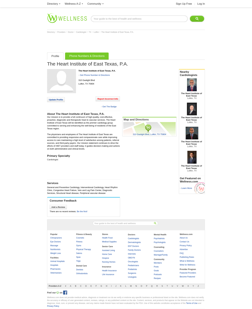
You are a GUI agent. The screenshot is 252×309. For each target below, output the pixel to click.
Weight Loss (55, 253)
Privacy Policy (186, 245)
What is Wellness (187, 261)
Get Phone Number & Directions (95, 75)
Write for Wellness (187, 265)
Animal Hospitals (57, 261)
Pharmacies (55, 269)
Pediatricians (133, 265)
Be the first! (82, 211)
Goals (156, 270)
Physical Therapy (83, 249)
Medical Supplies (109, 242)
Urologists (132, 277)
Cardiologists (133, 238)
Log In (201, 3)
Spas (78, 257)
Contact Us (184, 242)
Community (94, 3)
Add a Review (58, 207)
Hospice (105, 258)
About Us (184, 238)
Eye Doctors (55, 242)
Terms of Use (192, 303)
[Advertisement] (105, 42)
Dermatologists (134, 242)
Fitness (79, 242)
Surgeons (132, 273)
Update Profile (56, 99)
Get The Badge (109, 106)
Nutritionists (55, 249)
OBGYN (131, 258)
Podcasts (158, 274)
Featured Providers (188, 273)
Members (158, 263)
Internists (132, 254)
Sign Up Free (184, 3)
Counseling (159, 247)
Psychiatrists (159, 238)
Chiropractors (56, 238)
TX (90, 32)
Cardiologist (81, 32)
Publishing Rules (187, 257)
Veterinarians (56, 273)
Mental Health (160, 235)
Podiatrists (132, 269)
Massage (54, 245)
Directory (52, 3)
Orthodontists (82, 273)
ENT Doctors (133, 246)
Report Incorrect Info (107, 99)
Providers (61, 32)
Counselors (159, 251)
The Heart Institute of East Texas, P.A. (117, 32)
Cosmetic (80, 238)
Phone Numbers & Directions (86, 55)
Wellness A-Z (73, 3)
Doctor (71, 32)
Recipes (157, 278)
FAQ (182, 253)
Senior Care (107, 246)
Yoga (78, 261)
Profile (55, 56)
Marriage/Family (161, 255)
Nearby (192, 73)
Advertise (184, 249)
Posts (156, 267)
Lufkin (96, 32)
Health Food (107, 238)
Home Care (107, 254)
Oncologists (133, 261)
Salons (79, 253)
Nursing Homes (108, 262)
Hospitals (54, 265)
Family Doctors (134, 250)
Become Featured (187, 277)
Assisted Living (108, 250)
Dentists (79, 270)
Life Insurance (108, 274)
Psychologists (160, 242)
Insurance (106, 267)
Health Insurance (109, 270)
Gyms (78, 245)
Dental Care (81, 266)
